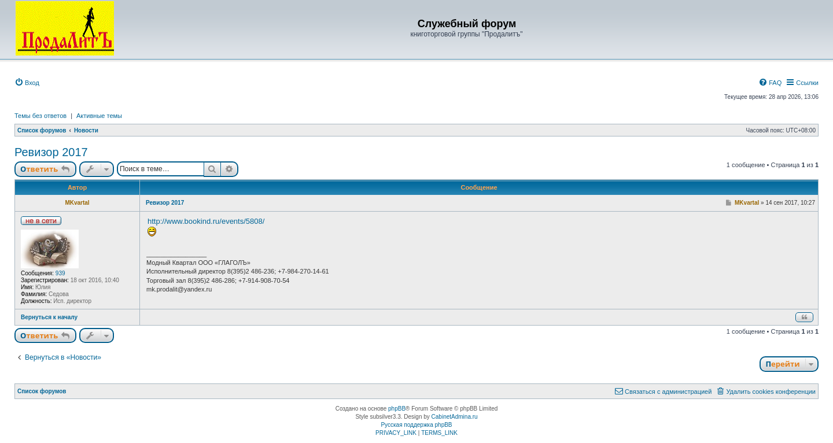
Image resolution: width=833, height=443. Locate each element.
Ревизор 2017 (51, 152)
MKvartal (77, 203)
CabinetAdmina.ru (455, 417)
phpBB (397, 408)
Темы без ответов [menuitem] (40, 115)
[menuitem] (26, 83)
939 (60, 273)
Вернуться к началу (49, 317)
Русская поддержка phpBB (416, 425)
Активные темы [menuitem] (99, 115)
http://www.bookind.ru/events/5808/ (206, 221)
